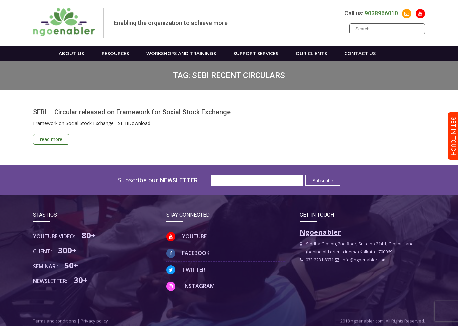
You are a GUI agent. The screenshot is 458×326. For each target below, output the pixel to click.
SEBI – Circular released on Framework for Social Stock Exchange (132, 112)
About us (71, 53)
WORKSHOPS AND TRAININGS (181, 53)
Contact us (360, 53)
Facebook (188, 253)
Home (37, 53)
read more (51, 139)
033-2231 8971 (317, 260)
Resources (115, 53)
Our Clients (311, 53)
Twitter (185, 269)
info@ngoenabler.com (361, 260)
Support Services (255, 53)
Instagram (190, 286)
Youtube (186, 236)
